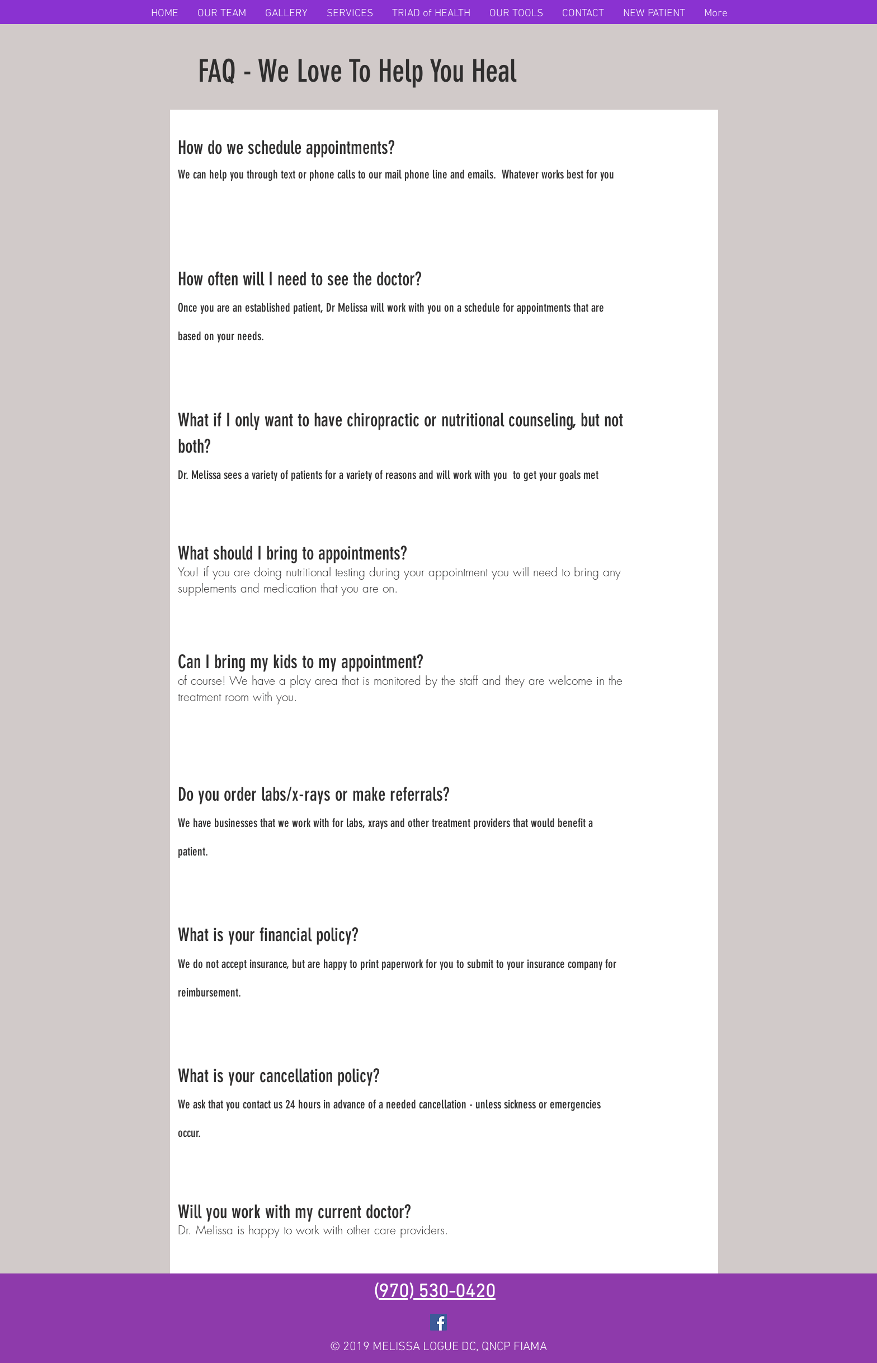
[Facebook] (438, 1322)
